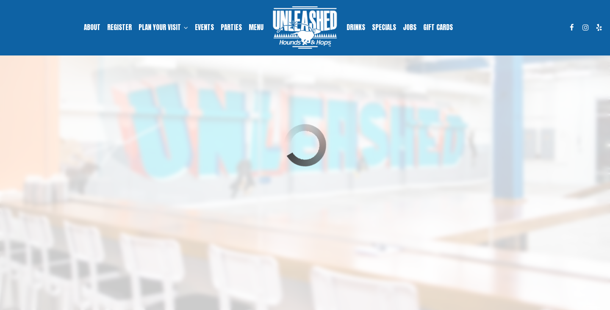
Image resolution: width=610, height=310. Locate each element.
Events (204, 27)
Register (119, 27)
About (92, 27)
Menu (256, 27)
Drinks (356, 27)
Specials (384, 27)
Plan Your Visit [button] (163, 27)
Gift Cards (438, 27)
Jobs (409, 27)
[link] (305, 27)
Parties (231, 27)
